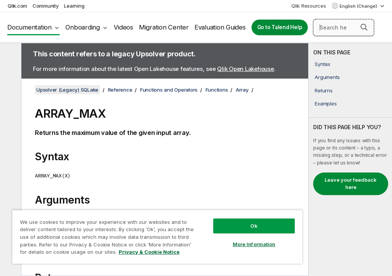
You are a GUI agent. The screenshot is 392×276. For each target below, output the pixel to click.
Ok (253, 226)
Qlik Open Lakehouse (245, 68)
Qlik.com (17, 6)
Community (46, 6)
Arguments (327, 77)
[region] (157, 237)
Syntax (322, 64)
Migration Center (164, 27)
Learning (74, 6)
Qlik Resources (308, 6)
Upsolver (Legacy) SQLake (67, 90)
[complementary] (350, 159)
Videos (123, 27)
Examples (325, 103)
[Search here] (344, 28)
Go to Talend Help (279, 27)
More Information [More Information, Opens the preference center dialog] (254, 244)
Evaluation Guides (220, 27)
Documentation (29, 27)
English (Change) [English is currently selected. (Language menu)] (359, 6)
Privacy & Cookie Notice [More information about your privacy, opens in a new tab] (149, 252)
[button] (364, 27)
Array (242, 90)
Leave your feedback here (351, 184)
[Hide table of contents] (9, 55)
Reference (120, 90)
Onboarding (82, 27)
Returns (323, 90)
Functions (217, 90)
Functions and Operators (169, 90)
